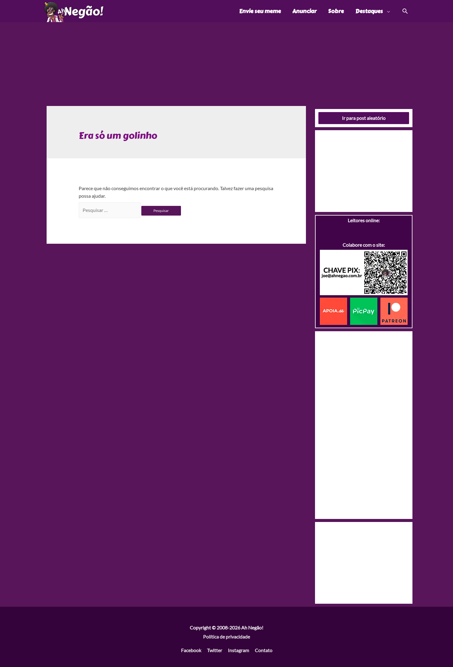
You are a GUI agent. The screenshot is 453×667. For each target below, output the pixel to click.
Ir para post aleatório (364, 118)
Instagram (238, 650)
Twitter (214, 650)
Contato (263, 650)
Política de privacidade (226, 636)
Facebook (191, 650)
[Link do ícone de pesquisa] (405, 11)
